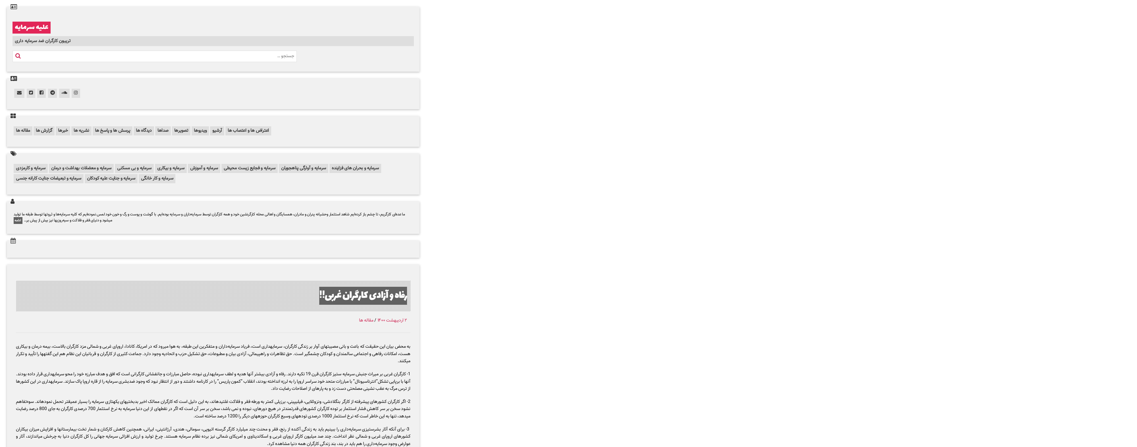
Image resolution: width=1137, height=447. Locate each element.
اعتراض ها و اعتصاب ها (248, 130)
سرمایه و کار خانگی (157, 178)
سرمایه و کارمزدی (30, 168)
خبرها (63, 130)
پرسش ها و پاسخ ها (112, 130)
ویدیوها (200, 130)
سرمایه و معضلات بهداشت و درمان (81, 168)
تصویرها (181, 130)
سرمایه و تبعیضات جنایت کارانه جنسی (48, 178)
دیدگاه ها (144, 130)
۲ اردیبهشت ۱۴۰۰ (392, 320)
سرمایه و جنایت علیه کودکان (111, 178)
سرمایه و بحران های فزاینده (355, 168)
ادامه (18, 220)
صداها (163, 130)
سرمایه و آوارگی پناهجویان (303, 168)
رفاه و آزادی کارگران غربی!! (363, 296)
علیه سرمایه (31, 28)
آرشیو (217, 130)
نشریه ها (81, 130)
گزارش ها (44, 130)
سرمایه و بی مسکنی (134, 168)
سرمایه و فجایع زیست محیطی (249, 168)
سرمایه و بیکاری (170, 168)
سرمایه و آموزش (204, 168)
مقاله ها (23, 130)
